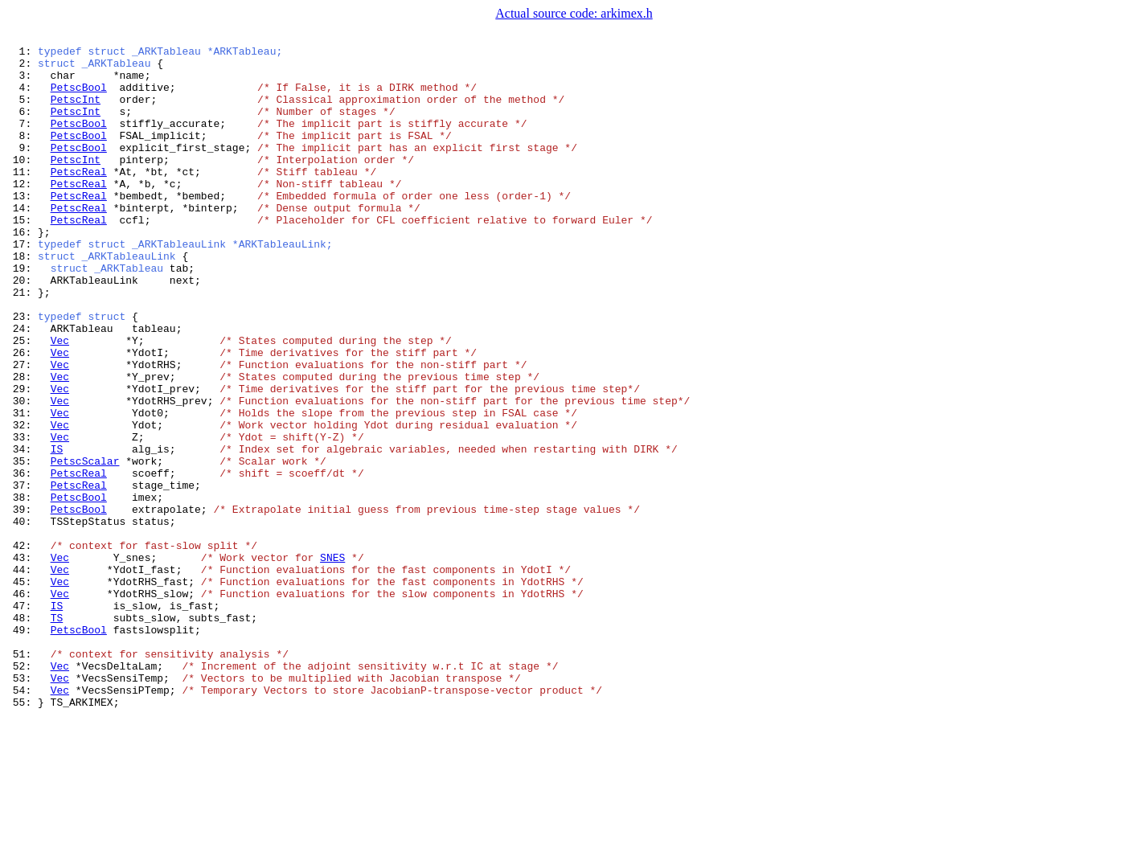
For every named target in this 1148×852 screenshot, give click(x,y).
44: (22, 675)
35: (22, 545)
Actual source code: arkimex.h (573, 13)
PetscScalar (85, 545)
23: (22, 371)
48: (22, 733)
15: (22, 255)
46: (22, 704)
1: (22, 53)
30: (22, 472)
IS (57, 530)
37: (22, 574)
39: (22, 603)
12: (22, 212)
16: (22, 270)
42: (22, 646)
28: (22, 443)
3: (22, 82)
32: (22, 501)
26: (22, 415)
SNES (332, 660)
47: (22, 718)
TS (57, 733)
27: (22, 429)
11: (22, 197)
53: (22, 805)
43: (22, 660)
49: (22, 747)
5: (22, 111)
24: (22, 386)
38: (22, 588)
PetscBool (79, 96)
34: (22, 530)
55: (22, 834)
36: (22, 559)
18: (22, 299)
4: (22, 96)
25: (22, 400)
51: (22, 776)
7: (22, 140)
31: (22, 487)
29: (22, 458)
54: (22, 820)
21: (22, 342)
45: (22, 689)
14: (22, 241)
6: (22, 125)
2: (22, 67)
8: (22, 154)
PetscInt (75, 111)
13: (22, 226)
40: (22, 617)
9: (22, 169)
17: (22, 284)
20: (22, 328)
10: (22, 183)
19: (22, 313)
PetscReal (79, 197)
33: (22, 516)
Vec (60, 400)
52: (22, 791)
